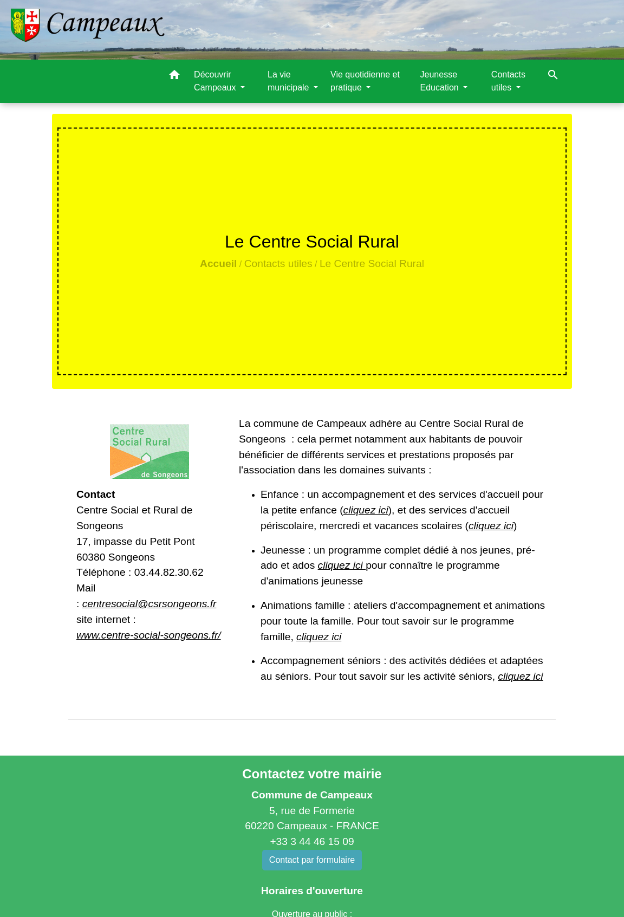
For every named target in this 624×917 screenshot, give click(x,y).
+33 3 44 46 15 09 (312, 841)
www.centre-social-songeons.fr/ (148, 635)
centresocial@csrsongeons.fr (149, 603)
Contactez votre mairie (311, 773)
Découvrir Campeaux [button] (216, 81)
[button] (174, 76)
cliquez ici (365, 510)
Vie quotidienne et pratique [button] (365, 81)
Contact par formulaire (312, 859)
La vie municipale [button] (289, 81)
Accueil (218, 263)
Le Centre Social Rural (372, 263)
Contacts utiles (278, 263)
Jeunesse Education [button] (440, 81)
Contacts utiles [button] (508, 81)
